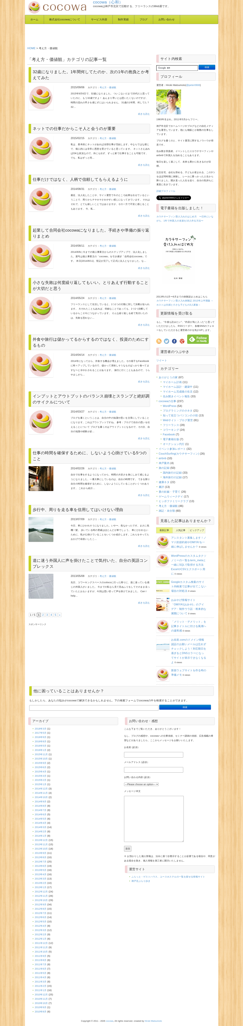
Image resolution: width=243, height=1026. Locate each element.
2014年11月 (41, 793)
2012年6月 (41, 917)
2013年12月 (41, 840)
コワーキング (171, 429)
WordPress (169, 406)
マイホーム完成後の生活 (178, 391)
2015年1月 (41, 784)
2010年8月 (41, 1011)
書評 (161, 487)
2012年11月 (41, 896)
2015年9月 (41, 763)
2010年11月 (41, 999)
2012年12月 (41, 891)
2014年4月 (41, 823)
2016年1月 (41, 750)
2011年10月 (41, 951)
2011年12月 (41, 943)
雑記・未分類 (167, 510)
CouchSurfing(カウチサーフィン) (179, 453)
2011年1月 (41, 990)
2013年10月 (41, 848)
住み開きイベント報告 (176, 396)
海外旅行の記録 (172, 477)
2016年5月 (41, 745)
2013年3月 (41, 878)
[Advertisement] (107, 33)
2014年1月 (41, 835)
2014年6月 (41, 814)
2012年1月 (41, 938)
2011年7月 (41, 964)
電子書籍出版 (171, 439)
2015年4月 (41, 771)
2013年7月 (41, 861)
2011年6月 (41, 968)
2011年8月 (41, 960)
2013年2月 (41, 883)
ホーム (34, 19)
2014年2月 (41, 831)
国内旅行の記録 (172, 472)
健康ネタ (164, 482)
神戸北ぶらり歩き (140, 881)
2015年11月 (41, 754)
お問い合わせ (166, 19)
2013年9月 (41, 853)
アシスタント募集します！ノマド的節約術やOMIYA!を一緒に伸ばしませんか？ (188, 542)
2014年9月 (41, 801)
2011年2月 (41, 986)
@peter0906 (193, 85)
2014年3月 (41, 827)
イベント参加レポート (172, 448)
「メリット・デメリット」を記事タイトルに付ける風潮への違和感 (188, 626)
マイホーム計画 (172, 382)
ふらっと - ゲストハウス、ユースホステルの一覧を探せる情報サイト (168, 876)
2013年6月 (41, 866)
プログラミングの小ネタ (178, 410)
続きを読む (144, 114)
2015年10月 (41, 758)
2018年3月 (41, 728)
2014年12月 (41, 788)
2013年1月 (41, 887)
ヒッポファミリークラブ (173, 501)
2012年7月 (41, 913)
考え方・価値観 (108, 87)
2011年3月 (41, 981)
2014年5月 (41, 818)
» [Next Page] (59, 614)
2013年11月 (41, 844)
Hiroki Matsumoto (153, 1021)
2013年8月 (41, 857)
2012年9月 (41, 904)
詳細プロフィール (165, 191)
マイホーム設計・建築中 (178, 386)
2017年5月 (41, 733)
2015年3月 (41, 776)
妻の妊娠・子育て (169, 491)
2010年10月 (41, 1003)
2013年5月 (41, 870)
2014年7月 (41, 810)
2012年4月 (41, 926)
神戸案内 (164, 463)
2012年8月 (41, 908)
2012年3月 (41, 930)
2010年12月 (41, 994)
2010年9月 (41, 1007)
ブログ (144, 19)
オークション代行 (174, 444)
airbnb (163, 458)
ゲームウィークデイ (171, 496)
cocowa (109, 1021)
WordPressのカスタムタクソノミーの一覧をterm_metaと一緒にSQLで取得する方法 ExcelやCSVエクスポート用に (188, 564)
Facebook (169, 434)
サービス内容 (99, 19)
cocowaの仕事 (167, 401)
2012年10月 (41, 900)
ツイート (161, 360)
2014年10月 (41, 797)
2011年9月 (41, 956)
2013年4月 (41, 874)
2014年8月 (41, 806)
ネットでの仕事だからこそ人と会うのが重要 (74, 128)
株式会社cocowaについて (64, 19)
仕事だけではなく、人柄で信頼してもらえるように (80, 179)
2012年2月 (41, 934)
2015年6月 (41, 767)
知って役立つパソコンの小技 (180, 415)
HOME (31, 48)
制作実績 (123, 19)
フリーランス (171, 425)
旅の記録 (164, 467)
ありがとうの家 (168, 377)
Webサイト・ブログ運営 (178, 420)
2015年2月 (41, 780)
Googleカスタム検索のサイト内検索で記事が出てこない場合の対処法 (188, 586)
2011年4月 (41, 977)
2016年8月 (41, 741)
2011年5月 (41, 973)
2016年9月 (41, 737)
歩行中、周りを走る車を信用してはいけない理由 (78, 509)
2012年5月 (41, 921)
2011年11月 (41, 947)
